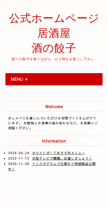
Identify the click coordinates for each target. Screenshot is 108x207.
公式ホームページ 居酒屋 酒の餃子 (54, 33)
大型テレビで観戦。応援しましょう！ (62, 158)
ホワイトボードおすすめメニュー (58, 153)
